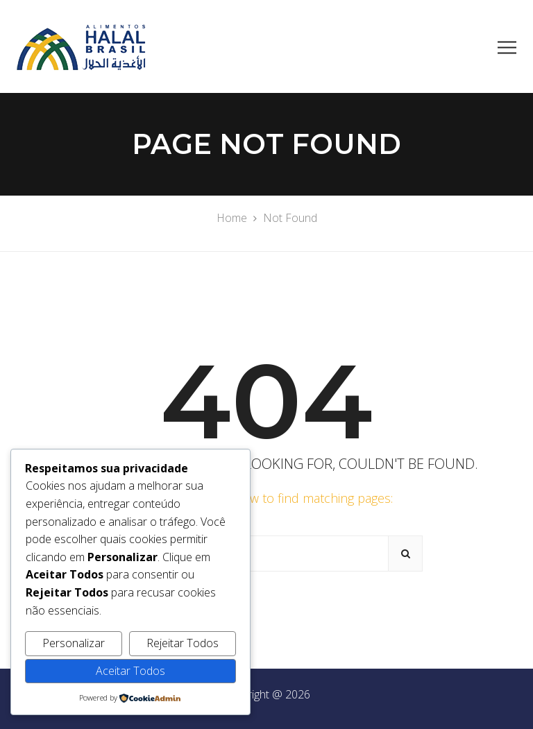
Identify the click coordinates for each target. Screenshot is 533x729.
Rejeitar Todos (182, 643)
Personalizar (73, 643)
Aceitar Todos (130, 670)
